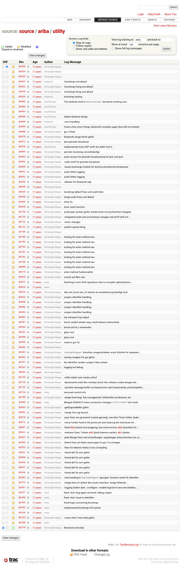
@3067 (22, 427)
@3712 (22, 387)
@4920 (22, 91)
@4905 (22, 101)
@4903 (22, 111)
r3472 (115, 402)
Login (140, 14)
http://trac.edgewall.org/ (165, 561)
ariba (43, 31)
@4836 (22, 197)
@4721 (22, 222)
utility (59, 31)
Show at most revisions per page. (135, 44)
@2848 (22, 462)
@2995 (22, 442)
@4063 (22, 372)
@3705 (22, 397)
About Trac (171, 14)
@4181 (22, 367)
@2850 (22, 457)
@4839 (22, 187)
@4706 (22, 232)
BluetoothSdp (93, 101)
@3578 (22, 417)
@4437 (22, 362)
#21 (120, 432)
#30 (72, 427)
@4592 (22, 327)
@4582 (22, 347)
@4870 (22, 146)
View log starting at (129, 39)
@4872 (22, 141)
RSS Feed (80, 554)
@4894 (22, 126)
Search (152, 19)
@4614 (22, 297)
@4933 (22, 76)
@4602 (22, 317)
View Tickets (132, 19)
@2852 (22, 447)
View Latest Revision (165, 25)
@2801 (22, 477)
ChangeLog (102, 554)
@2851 (22, 452)
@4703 (22, 247)
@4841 (22, 176)
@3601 (22, 412)
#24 (120, 427)
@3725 (22, 377)
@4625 (22, 277)
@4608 (22, 302)
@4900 (22, 116)
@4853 (22, 156)
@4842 (22, 171)
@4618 (22, 292)
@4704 (22, 242)
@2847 (22, 467)
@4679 (22, 272)
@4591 (22, 332)
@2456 (22, 497)
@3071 (22, 422)
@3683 (22, 407)
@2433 (22, 517)
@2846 (22, 472)
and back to (160, 39)
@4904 (22, 106)
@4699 (22, 267)
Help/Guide (154, 14)
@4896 (22, 121)
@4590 (22, 337)
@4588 (22, 342)
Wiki (69, 19)
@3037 (22, 437)
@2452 (22, 507)
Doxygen (169, 19)
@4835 (22, 201)
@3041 (22, 432)
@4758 (22, 211)
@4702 (22, 252)
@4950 (22, 66)
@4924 (22, 81)
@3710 (22, 392)
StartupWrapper (73, 352)
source (26, 31)
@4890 (22, 131)
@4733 (22, 216)
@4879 (22, 136)
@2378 (22, 527)
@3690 (22, 402)
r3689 (123, 402)
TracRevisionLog (129, 544)
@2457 (22, 492)
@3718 (22, 382)
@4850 (22, 166)
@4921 (22, 86)
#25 (91, 432)
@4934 (22, 71)
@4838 (22, 191)
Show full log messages (127, 48)
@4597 (22, 322)
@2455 (22, 502)
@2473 (22, 482)
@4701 (22, 257)
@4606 (22, 307)
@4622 (22, 282)
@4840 (22, 181)
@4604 (22, 312)
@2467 (22, 487)
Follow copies (82, 45)
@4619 (22, 287)
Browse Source (107, 19)
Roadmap (85, 19)
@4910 (22, 96)
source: (10, 31)
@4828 (22, 206)
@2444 (22, 512)
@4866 (22, 151)
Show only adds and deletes (90, 49)
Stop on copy (82, 42)
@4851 (22, 161)
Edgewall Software (39, 561)
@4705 (22, 236)
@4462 (22, 357)
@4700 (22, 262)
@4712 (22, 226)
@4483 (22, 352)
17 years (36, 66)
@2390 (22, 522)
